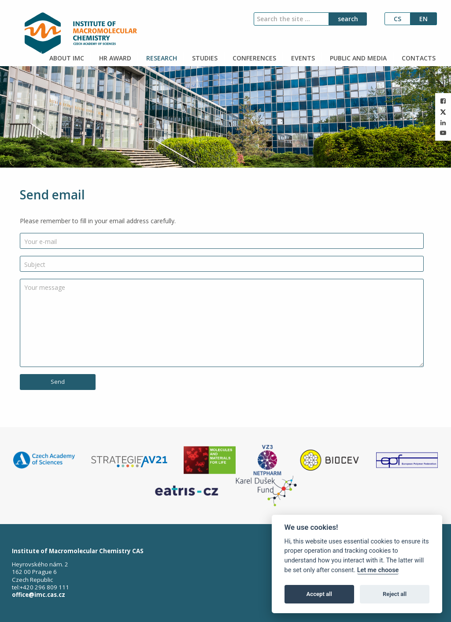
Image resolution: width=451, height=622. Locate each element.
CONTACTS (418, 58)
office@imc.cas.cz (38, 595)
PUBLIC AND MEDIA (357, 58)
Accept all (319, 594)
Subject (34, 264)
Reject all (395, 594)
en (423, 19)
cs (397, 19)
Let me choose (378, 570)
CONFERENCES (253, 58)
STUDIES (204, 58)
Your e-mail (40, 241)
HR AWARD (114, 58)
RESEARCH (160, 58)
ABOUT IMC (66, 58)
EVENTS (302, 58)
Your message (44, 287)
